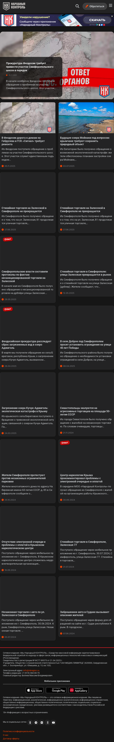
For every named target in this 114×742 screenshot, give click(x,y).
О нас (5, 729)
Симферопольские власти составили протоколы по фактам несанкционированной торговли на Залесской (25, 274)
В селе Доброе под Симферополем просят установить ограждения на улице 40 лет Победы (85, 341)
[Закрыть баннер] (111, 15)
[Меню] (110, 5)
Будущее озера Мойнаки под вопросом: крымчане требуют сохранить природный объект (85, 139)
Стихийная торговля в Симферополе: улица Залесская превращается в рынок (85, 271)
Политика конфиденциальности (18, 726)
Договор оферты (11, 733)
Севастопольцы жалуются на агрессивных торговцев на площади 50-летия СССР (85, 407)
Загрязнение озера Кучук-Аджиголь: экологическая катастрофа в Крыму (25, 406)
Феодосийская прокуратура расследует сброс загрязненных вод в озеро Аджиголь (26, 341)
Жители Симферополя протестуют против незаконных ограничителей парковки (24, 474)
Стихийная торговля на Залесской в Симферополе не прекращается (24, 208)
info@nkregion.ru (31, 664)
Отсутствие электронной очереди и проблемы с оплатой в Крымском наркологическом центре (23, 540)
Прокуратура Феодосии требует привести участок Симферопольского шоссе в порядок (29, 66)
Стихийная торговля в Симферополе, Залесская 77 (83, 539)
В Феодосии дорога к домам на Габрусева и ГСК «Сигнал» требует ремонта (23, 139)
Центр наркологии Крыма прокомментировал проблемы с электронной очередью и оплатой (81, 474)
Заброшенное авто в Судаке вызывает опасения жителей (84, 608)
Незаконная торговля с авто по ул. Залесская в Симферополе (23, 608)
